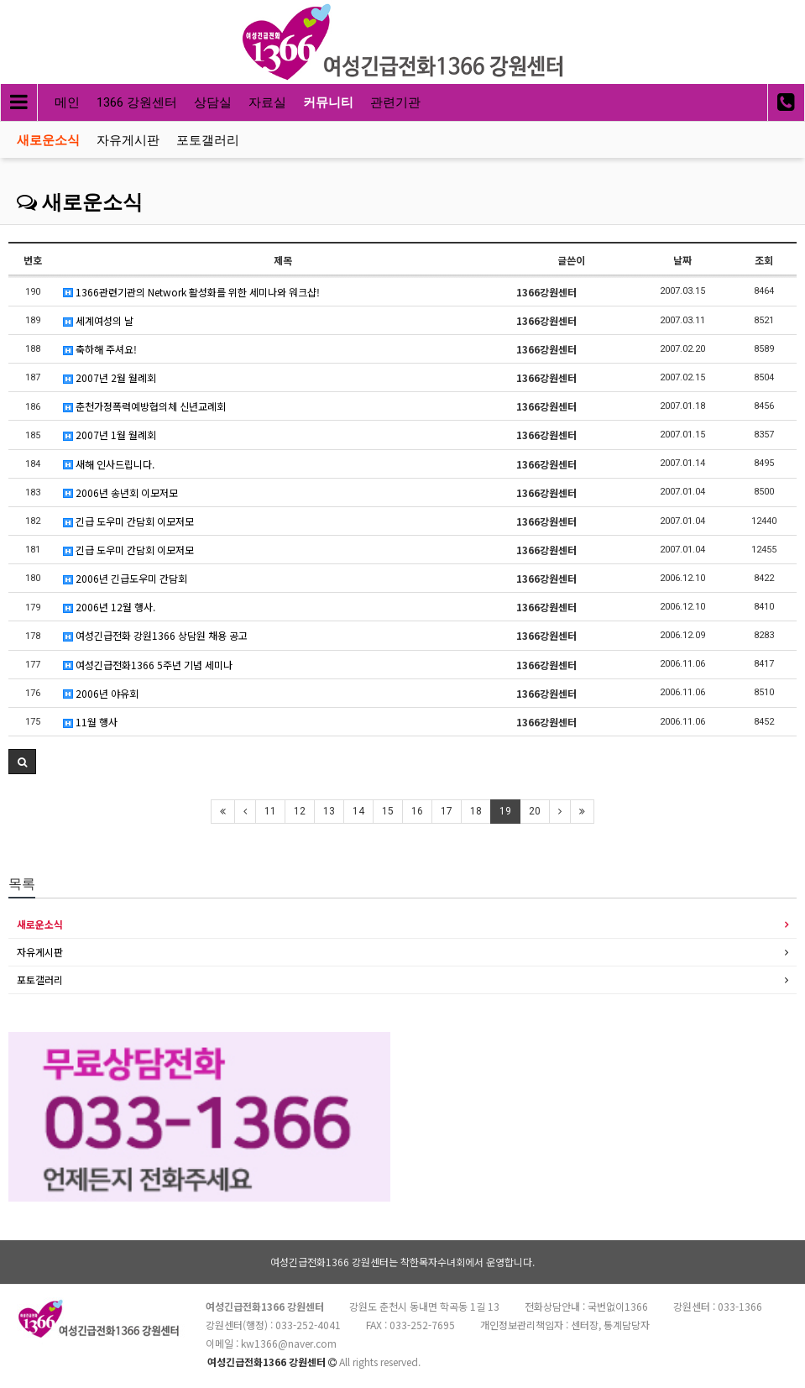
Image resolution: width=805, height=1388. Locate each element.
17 (446, 811)
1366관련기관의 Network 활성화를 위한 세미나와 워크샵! (191, 292)
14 (358, 811)
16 (417, 811)
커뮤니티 (328, 102)
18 (476, 811)
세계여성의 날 (98, 320)
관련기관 (395, 102)
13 (329, 811)
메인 (67, 102)
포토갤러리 (207, 140)
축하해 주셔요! (100, 349)
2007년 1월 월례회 (109, 434)
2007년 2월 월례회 (109, 377)
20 (535, 811)
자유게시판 (128, 140)
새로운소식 (48, 140)
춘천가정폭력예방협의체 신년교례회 (144, 406)
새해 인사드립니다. (108, 464)
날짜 (682, 260)
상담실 (213, 102)
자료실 (267, 102)
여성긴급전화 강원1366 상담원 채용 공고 (155, 635)
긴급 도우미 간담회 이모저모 (128, 521)
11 (270, 811)
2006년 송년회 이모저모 (120, 492)
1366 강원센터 (137, 102)
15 (388, 811)
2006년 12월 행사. (109, 607)
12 (300, 811)
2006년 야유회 (101, 693)
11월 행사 (90, 722)
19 (505, 811)
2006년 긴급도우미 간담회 (125, 578)
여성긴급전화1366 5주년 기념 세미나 (148, 664)
